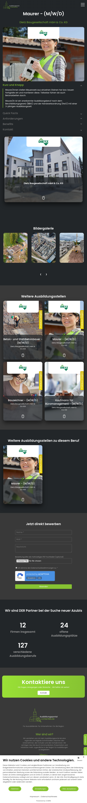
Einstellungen (40, 789)
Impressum (34, 797)
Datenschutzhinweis (49, 797)
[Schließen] (83, 757)
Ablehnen (15, 789)
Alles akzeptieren (69, 789)
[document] (43, 772)
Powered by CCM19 (43, 801)
